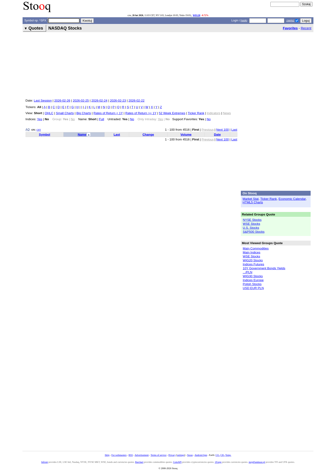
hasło (243, 20)
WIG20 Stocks (253, 260)
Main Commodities (256, 248)
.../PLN (247, 272)
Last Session (43, 100)
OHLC (49, 113)
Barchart (139, 462)
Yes (39, 119)
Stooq (190, 455)
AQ (28, 129)
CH (222, 455)
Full (101, 119)
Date (217, 134)
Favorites (290, 28)
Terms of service (158, 455)
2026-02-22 (136, 100)
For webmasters (119, 455)
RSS (130, 455)
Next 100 (222, 129)
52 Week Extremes (172, 113)
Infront (44, 462)
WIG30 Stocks (253, 276)
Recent (306, 28)
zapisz (290, 20)
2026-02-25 (81, 100)
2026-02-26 (62, 100)
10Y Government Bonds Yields (264, 268)
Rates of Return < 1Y (108, 113)
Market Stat (251, 199)
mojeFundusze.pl (257, 462)
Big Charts (83, 113)
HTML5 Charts (253, 202)
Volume (186, 134)
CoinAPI (177, 462)
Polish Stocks (252, 284)
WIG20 (196, 15)
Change (148, 134)
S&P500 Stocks (253, 231)
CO (217, 455)
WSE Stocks (251, 223)
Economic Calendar (292, 199)
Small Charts (65, 113)
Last (234, 129)
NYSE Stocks (252, 220)
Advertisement (142, 455)
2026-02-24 (99, 100)
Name (82, 134)
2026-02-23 (118, 100)
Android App (201, 455)
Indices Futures (253, 264)
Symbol (44, 134)
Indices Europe (253, 280)
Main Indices (251, 252)
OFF (39, 130)
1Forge (218, 462)
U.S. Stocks (251, 227)
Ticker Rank (196, 113)
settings (180, 455)
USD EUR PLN (253, 288)
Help (107, 455)
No (132, 119)
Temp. (228, 455)
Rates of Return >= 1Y (140, 113)
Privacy (172, 455)
